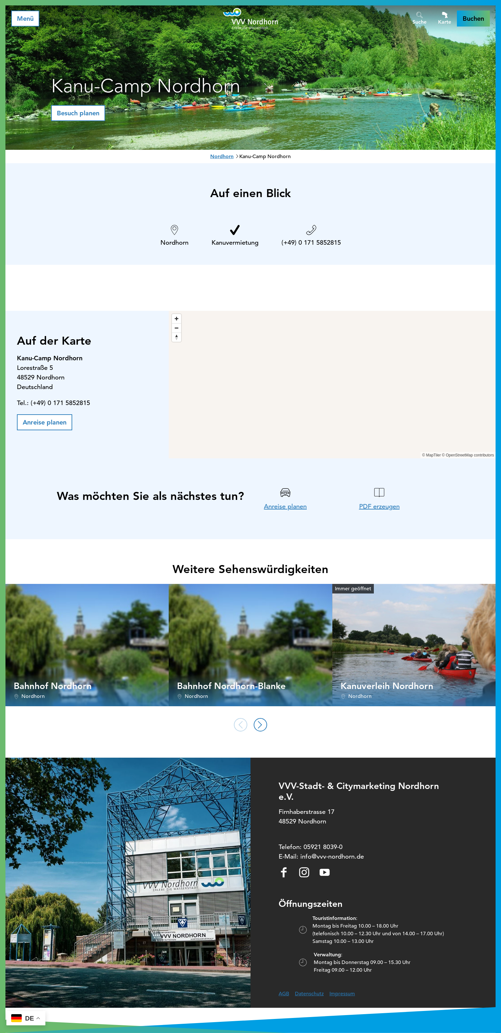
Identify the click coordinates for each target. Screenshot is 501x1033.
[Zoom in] (176, 318)
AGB (284, 994)
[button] (473, 19)
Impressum (342, 994)
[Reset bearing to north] (176, 337)
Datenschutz (309, 994)
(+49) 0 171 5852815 (311, 243)
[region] (332, 384)
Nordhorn (222, 156)
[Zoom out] (176, 328)
